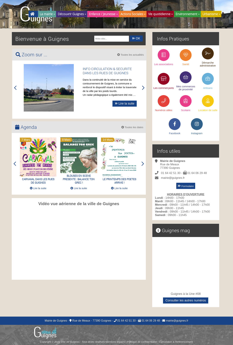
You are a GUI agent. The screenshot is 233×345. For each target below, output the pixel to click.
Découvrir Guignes (72, 13)
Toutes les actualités (130, 54)
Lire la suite (131, 103)
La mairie (48, 13)
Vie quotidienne (161, 13)
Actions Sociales (134, 13)
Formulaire (186, 186)
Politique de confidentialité (142, 341)
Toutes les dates (132, 127)
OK (136, 38)
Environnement (188, 13)
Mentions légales (115, 341)
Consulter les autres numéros (185, 300)
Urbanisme (211, 13)
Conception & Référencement (176, 341)
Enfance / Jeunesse (104, 13)
